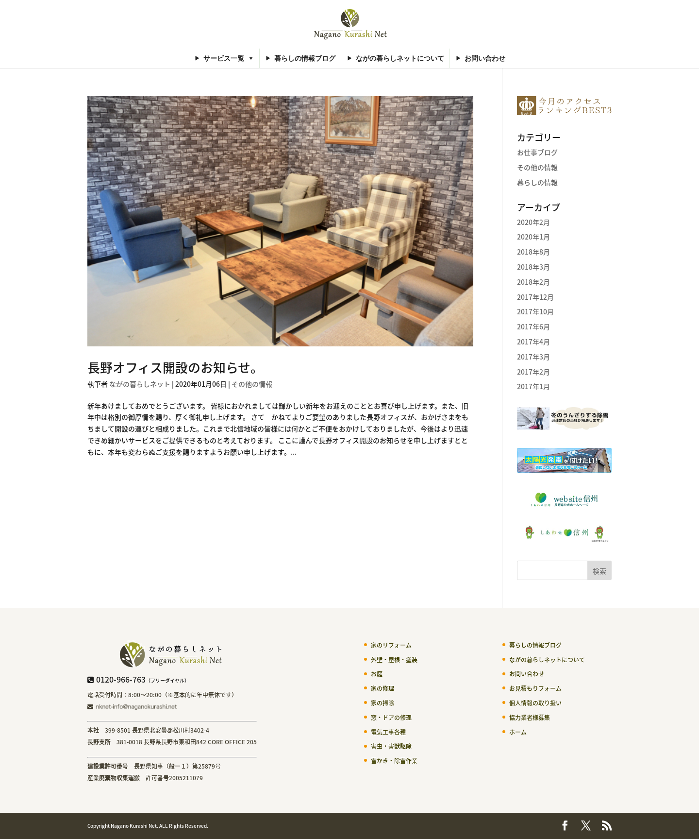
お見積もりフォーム (535, 688)
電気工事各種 (388, 732)
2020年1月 (533, 236)
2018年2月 (533, 282)
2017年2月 (533, 372)
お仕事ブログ (537, 152)
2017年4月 (533, 341)
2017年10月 (535, 311)
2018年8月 (533, 252)
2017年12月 (535, 297)
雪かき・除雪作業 (394, 760)
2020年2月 (533, 222)
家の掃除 (382, 703)
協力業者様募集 (529, 717)
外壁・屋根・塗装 (394, 659)
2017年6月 (533, 326)
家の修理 (382, 688)
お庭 (377, 673)
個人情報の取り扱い (535, 703)
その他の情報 (252, 384)
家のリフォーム (391, 645)
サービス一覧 (223, 58)
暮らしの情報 (537, 182)
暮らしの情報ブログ (304, 58)
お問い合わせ (485, 58)
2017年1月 (533, 386)
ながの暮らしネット (139, 384)
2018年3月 (533, 267)
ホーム (518, 732)
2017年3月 (533, 356)
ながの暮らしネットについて (400, 58)
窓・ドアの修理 (391, 717)
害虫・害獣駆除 (391, 746)
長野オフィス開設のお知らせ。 (175, 367)
